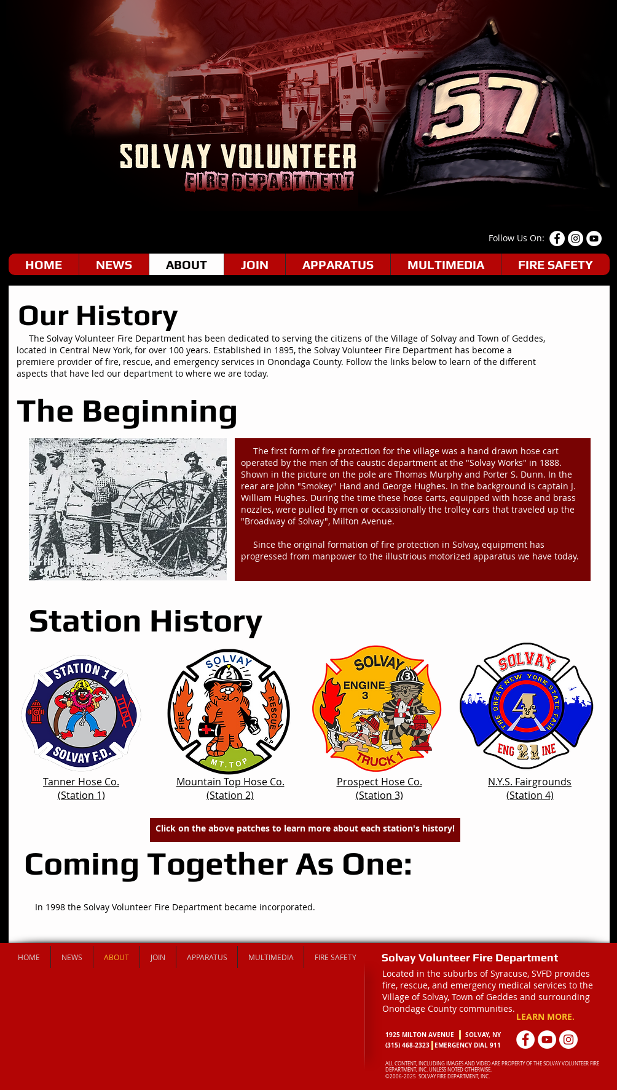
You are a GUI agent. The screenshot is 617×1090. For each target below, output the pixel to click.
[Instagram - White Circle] (568, 1039)
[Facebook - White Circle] (557, 238)
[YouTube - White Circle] (594, 238)
